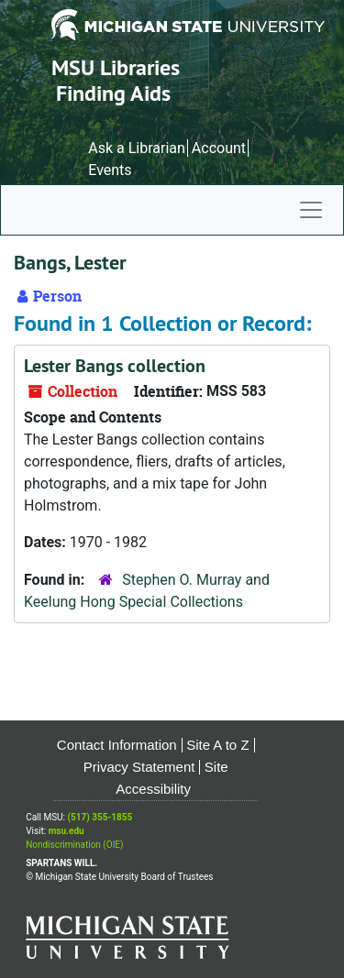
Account (219, 148)
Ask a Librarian (136, 148)
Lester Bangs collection (114, 366)
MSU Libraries (115, 67)
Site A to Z (217, 745)
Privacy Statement (139, 767)
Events (109, 170)
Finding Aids (113, 93)
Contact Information (117, 745)
